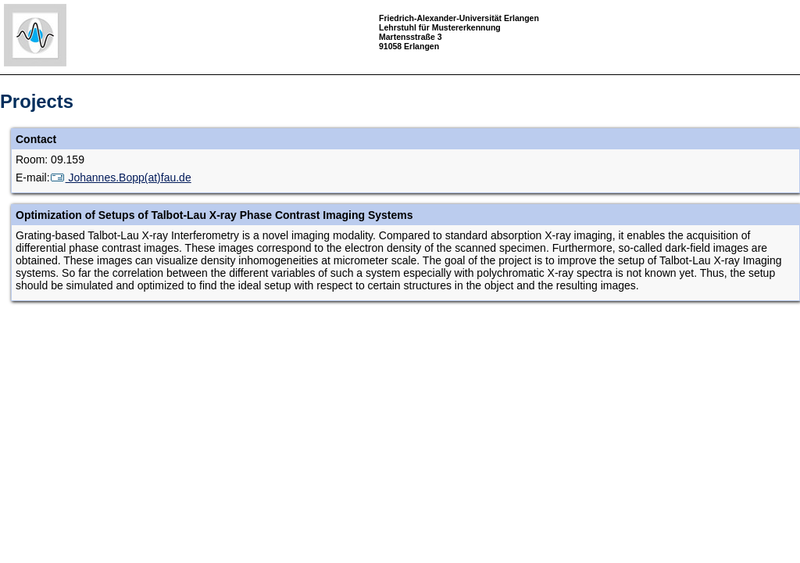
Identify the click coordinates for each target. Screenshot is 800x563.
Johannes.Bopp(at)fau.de (120, 177)
